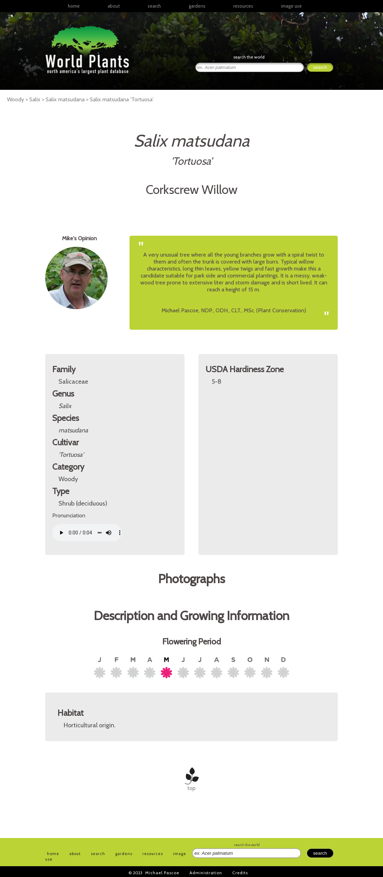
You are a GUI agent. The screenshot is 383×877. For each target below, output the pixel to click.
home (74, 6)
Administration (205, 872)
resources (152, 853)
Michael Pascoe (162, 872)
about (114, 6)
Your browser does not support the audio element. (87, 532)
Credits (240, 872)
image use (291, 6)
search (154, 6)
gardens (197, 6)
